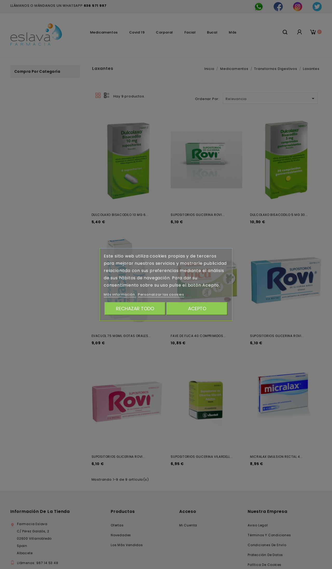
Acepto (197, 308)
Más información (120, 294)
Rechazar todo (135, 308)
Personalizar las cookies (161, 294)
